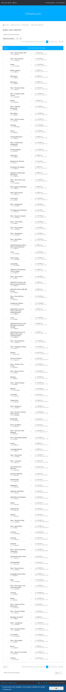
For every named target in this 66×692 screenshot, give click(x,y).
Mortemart (13, 76)
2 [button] (49, 41)
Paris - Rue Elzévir (16, 239)
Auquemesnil (14, 479)
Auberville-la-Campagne (18, 497)
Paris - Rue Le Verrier (17, 568)
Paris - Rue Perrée (16, 455)
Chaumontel (14, 400)
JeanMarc (17, 60)
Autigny (12, 352)
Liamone (13, 592)
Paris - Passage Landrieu (18, 347)
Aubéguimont (14, 509)
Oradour (13, 658)
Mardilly (12, 389)
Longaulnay (14, 264)
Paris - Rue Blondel (16, 204)
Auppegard (13, 485)
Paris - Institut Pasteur (17, 383)
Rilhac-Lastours (15, 70)
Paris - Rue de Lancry (17, 371)
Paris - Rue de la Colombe (18, 652)
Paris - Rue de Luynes (17, 119)
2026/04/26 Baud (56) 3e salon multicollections (18, 246)
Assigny (12, 514)
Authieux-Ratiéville (16, 474)
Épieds (12, 598)
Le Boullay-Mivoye (16, 449)
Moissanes (13, 82)
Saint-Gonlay (14, 258)
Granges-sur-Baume (16, 303)
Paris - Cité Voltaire (16, 222)
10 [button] (59, 41)
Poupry (12, 443)
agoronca (16, 354)
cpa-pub (14, 162)
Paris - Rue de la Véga (17, 520)
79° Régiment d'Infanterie (18, 210)
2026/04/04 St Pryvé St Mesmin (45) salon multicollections (17, 334)
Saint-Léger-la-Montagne (18, 187)
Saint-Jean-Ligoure (16, 192)
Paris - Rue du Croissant (18, 216)
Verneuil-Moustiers (16, 137)
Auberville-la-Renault (17, 491)
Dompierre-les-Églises (17, 167)
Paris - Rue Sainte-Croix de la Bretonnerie (17, 586)
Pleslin (12, 64)
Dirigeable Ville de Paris (17, 574)
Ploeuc (12, 131)
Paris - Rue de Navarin (17, 341)
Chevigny (13, 125)
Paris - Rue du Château (17, 611)
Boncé (12, 646)
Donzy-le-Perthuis (16, 358)
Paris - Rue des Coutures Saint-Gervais (18, 413)
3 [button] (51, 41)
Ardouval (13, 538)
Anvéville (13, 544)
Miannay (13, 377)
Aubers (12, 503)
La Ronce (13, 532)
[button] (44, 42)
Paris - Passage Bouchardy (15, 107)
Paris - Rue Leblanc (16, 640)
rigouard (16, 54)
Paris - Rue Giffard (16, 526)
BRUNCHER (13, 419)
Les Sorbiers (14, 634)
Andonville (13, 155)
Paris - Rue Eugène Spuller (18, 437)
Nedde (12, 101)
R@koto (16, 72)
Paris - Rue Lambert (16, 227)
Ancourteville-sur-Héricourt (16, 467)
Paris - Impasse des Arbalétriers (16, 143)
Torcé (12, 252)
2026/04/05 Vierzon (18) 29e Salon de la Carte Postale (18, 325)
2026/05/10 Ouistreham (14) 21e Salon (18, 270)
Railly (12, 580)
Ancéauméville (15, 562)
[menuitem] (14, 2)
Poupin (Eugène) (15, 149)
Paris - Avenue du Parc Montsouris (17, 605)
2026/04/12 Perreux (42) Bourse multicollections (18, 283)
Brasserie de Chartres (17, 161)
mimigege (17, 126)
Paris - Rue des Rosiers (17, 629)
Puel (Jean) (14, 198)
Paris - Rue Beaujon (16, 233)
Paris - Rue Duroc (15, 406)
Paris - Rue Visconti (16, 276)
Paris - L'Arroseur (15, 461)
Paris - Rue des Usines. (17, 88)
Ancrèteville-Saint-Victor (18, 556)
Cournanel (13, 394)
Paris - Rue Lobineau (16, 59)
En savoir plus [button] (7, 689)
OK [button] (56, 688)
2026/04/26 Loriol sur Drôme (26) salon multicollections (17, 310)
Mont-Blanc (14, 113)
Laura (12, 318)
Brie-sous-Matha (15, 425)
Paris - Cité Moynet (16, 623)
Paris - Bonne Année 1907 (18, 53)
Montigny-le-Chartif (16, 617)
